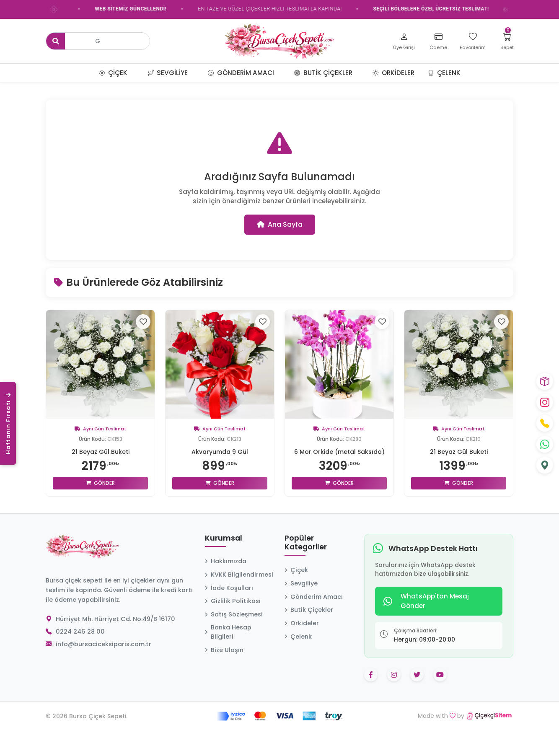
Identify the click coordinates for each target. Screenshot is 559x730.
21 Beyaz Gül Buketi (100, 452)
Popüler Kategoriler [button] (306, 543)
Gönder (100, 483)
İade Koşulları (229, 588)
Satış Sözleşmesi (234, 614)
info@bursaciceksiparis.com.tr (103, 644)
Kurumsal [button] (223, 538)
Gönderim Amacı (241, 72)
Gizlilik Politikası (233, 601)
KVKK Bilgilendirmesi (239, 574)
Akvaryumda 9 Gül (220, 452)
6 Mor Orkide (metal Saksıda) (339, 452)
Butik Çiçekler (323, 72)
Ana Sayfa (280, 224)
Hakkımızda (225, 561)
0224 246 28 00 (80, 631)
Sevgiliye (168, 72)
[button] (137, 73)
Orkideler (393, 72)
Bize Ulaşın (224, 650)
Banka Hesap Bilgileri (228, 632)
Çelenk (444, 72)
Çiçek (113, 72)
